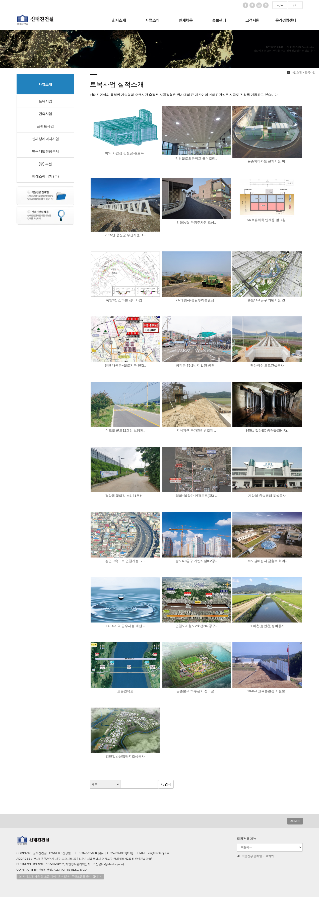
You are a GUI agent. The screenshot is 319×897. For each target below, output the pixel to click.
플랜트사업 (45, 126)
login (280, 5)
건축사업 (45, 114)
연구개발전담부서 (45, 151)
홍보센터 (219, 20)
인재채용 (186, 20)
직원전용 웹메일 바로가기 (255, 856)
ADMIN (295, 820)
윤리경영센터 (285, 20)
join (295, 5)
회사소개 (119, 20)
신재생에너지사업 (45, 139)
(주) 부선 (45, 164)
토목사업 (45, 101)
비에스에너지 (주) (45, 176)
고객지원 (252, 20)
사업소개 (152, 20)
